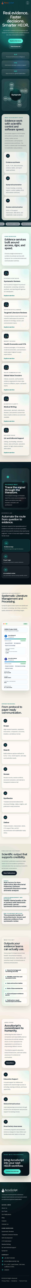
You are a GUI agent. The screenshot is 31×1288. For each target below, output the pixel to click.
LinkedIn (6, 1270)
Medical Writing (6, 1244)
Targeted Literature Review (10, 1234)
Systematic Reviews (8, 1231)
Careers (4, 1221)
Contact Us (5, 1224)
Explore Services (15, 41)
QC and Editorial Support (9, 1247)
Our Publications (6, 1214)
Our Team (4, 1211)
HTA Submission (6, 1241)
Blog (3, 1217)
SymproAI (5, 1250)
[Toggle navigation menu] (27, 3)
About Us (4, 1208)
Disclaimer (14, 1281)
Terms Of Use (23, 1281)
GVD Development (7, 1238)
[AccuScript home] (8, 2)
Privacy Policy (5, 1281)
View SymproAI (15, 46)
